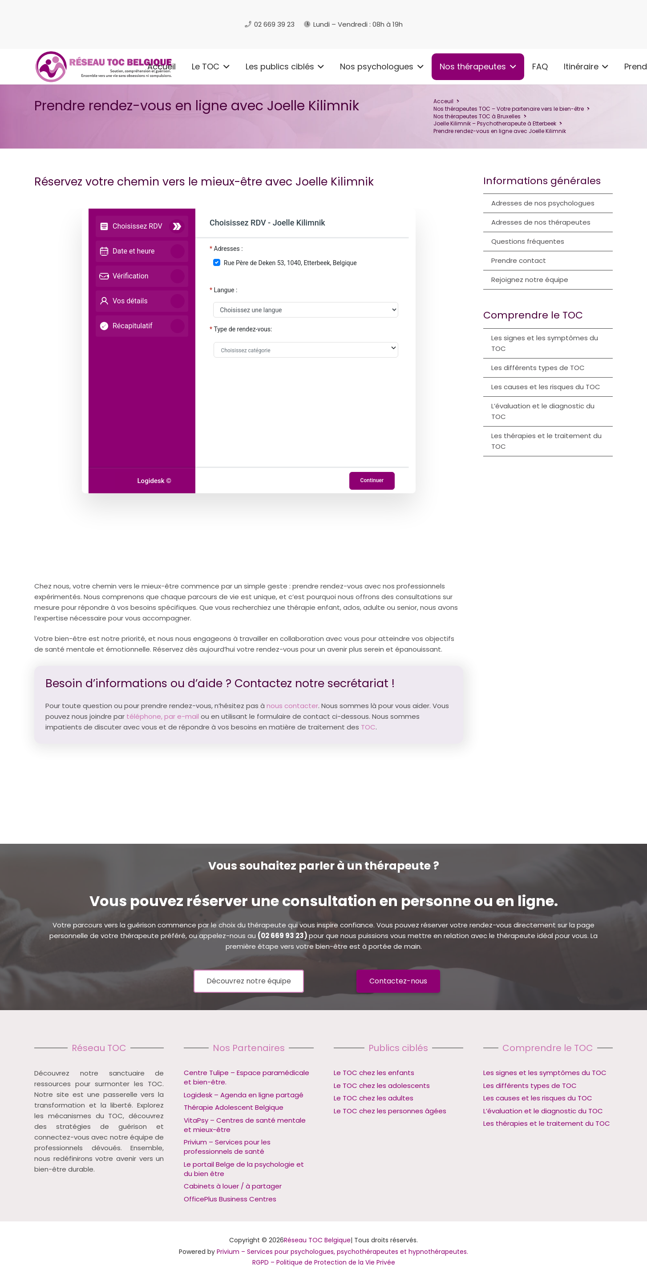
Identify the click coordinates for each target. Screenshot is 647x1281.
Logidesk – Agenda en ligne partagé (243, 1095)
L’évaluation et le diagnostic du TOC (542, 411)
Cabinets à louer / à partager (233, 1186)
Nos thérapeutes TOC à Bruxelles (477, 116)
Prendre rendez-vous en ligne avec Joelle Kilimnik (499, 131)
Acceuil (443, 101)
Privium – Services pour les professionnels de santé (227, 1146)
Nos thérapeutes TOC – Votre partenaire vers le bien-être (508, 109)
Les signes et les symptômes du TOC (544, 343)
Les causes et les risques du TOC (545, 386)
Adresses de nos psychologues (542, 203)
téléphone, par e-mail (162, 716)
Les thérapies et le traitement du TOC (546, 441)
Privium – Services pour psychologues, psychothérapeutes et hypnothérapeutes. (342, 1251)
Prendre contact (518, 260)
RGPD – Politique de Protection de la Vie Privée (323, 1262)
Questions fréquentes (527, 241)
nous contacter (292, 705)
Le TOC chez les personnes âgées (390, 1111)
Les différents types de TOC (538, 367)
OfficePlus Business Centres (230, 1199)
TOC (368, 727)
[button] (119, 66)
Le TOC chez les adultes (373, 1098)
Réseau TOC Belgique (317, 1240)
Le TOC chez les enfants (374, 1072)
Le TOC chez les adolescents (382, 1085)
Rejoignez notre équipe (529, 279)
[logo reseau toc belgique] (125, 24)
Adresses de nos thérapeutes (540, 222)
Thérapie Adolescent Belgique (233, 1107)
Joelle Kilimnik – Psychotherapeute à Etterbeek (494, 123)
